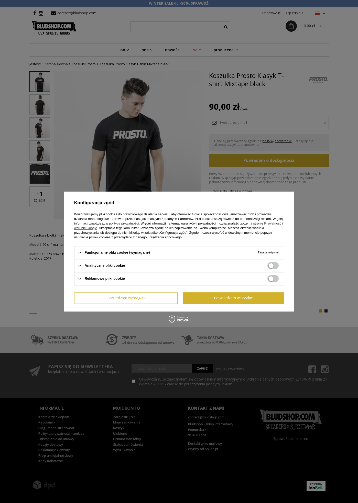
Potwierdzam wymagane (125, 297)
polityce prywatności (124, 223)
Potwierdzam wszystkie (233, 297)
